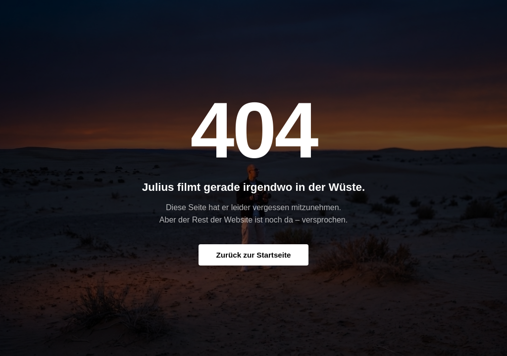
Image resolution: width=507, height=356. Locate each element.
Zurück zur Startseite (253, 255)
